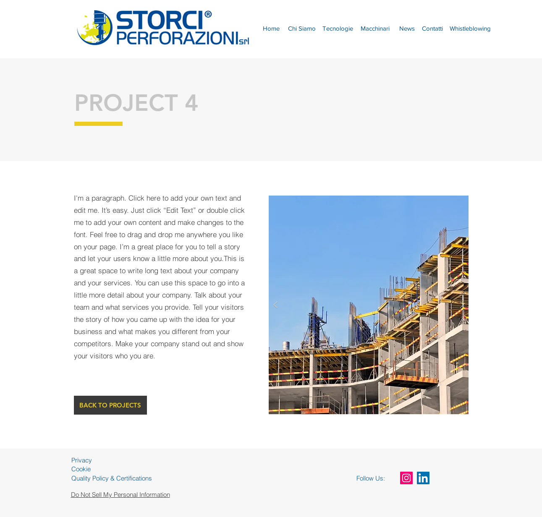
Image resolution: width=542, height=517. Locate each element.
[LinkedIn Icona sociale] (423, 478)
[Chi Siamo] (302, 28)
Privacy (81, 460)
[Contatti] (432, 28)
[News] (407, 28)
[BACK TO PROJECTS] (110, 405)
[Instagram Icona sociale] (406, 478)
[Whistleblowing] (470, 28)
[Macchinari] (375, 28)
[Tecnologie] (337, 28)
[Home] (271, 28)
